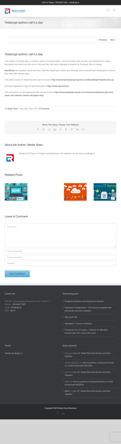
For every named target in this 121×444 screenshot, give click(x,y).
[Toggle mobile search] (108, 10)
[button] (7, 195)
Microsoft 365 (71, 317)
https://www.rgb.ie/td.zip (58, 86)
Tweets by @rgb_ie (13, 353)
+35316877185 (19, 304)
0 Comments (44, 109)
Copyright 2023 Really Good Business (61, 408)
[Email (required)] (60, 257)
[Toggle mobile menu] (114, 10)
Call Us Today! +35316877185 (54, 2)
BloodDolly (9, 70)
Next (112, 40)
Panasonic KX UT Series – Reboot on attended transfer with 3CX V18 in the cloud (86, 331)
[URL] (60, 263)
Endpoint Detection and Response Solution (84, 301)
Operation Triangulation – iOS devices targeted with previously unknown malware (88, 309)
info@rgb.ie (74, 2)
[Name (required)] (60, 251)
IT (36, 109)
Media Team (12, 109)
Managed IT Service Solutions (78, 323)
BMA (67, 391)
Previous (103, 40)
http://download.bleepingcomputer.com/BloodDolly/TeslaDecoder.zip (83, 80)
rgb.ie (12, 310)
